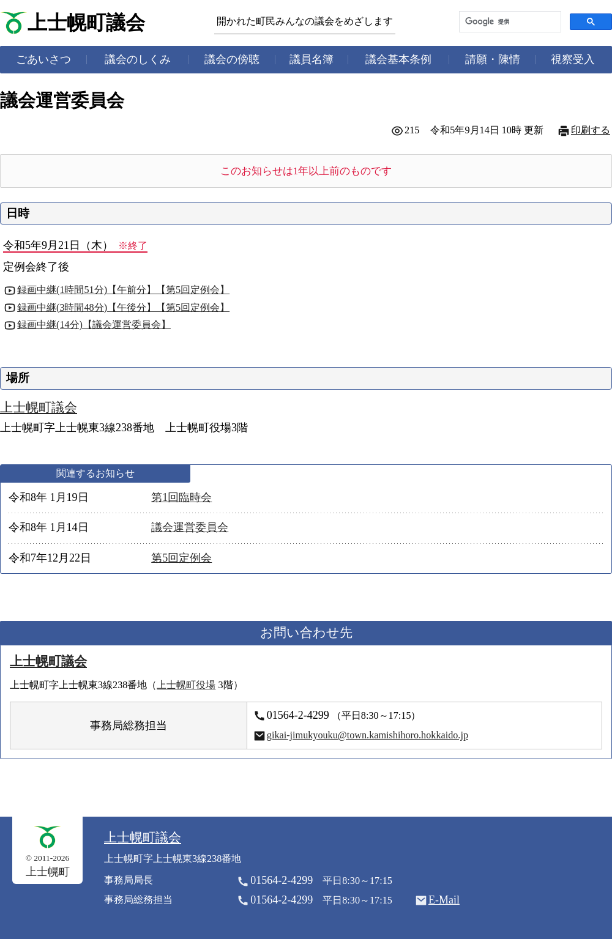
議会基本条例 (398, 59)
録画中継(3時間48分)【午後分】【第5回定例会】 (123, 307)
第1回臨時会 (181, 497)
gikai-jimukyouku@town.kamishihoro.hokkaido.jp (367, 735)
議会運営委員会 (189, 527)
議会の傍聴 (231, 59)
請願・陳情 (492, 59)
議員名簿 (311, 59)
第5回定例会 (181, 558)
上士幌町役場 (186, 685)
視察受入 (573, 59)
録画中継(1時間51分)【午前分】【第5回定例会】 (123, 289)
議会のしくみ (138, 59)
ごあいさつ (43, 59)
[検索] (509, 22)
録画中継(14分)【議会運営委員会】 (94, 324)
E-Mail (444, 900)
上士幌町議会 (86, 23)
